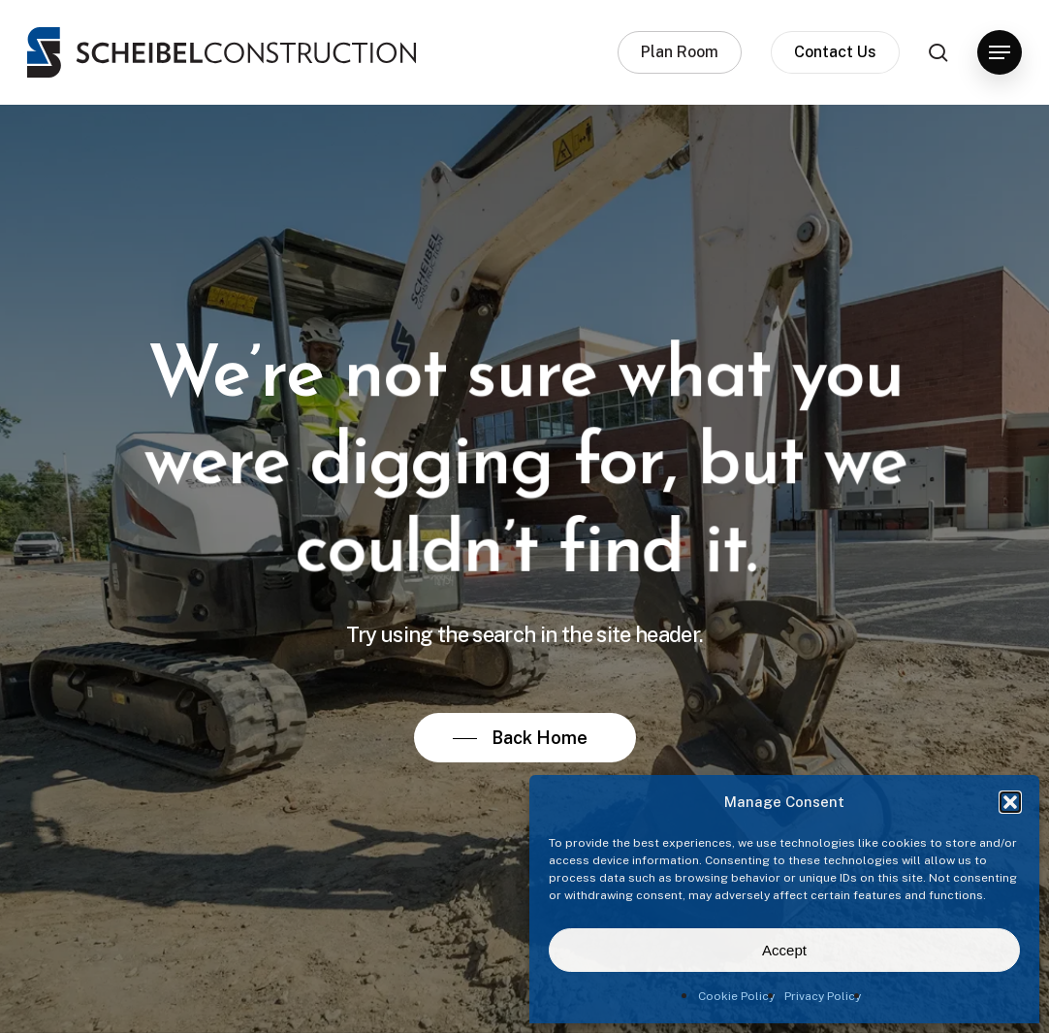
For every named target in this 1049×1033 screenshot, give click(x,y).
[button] (1010, 802)
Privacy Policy (822, 996)
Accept (784, 950)
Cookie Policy (736, 996)
